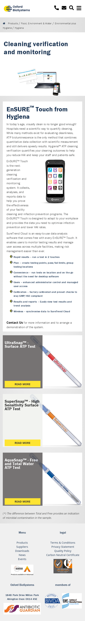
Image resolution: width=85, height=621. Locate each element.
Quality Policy (62, 551)
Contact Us (15, 322)
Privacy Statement (62, 546)
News (22, 555)
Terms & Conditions (62, 542)
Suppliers (22, 546)
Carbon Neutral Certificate (62, 555)
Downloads (22, 551)
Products (22, 542)
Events (22, 559)
